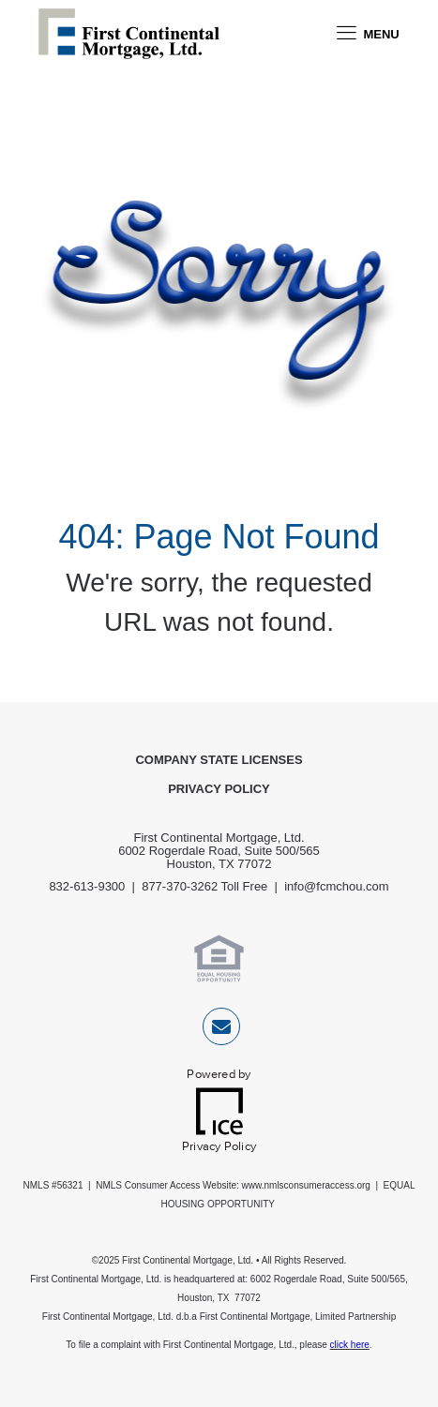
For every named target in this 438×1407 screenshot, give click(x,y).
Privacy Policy (219, 789)
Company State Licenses (218, 760)
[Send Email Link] (221, 1030)
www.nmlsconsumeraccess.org (306, 1185)
